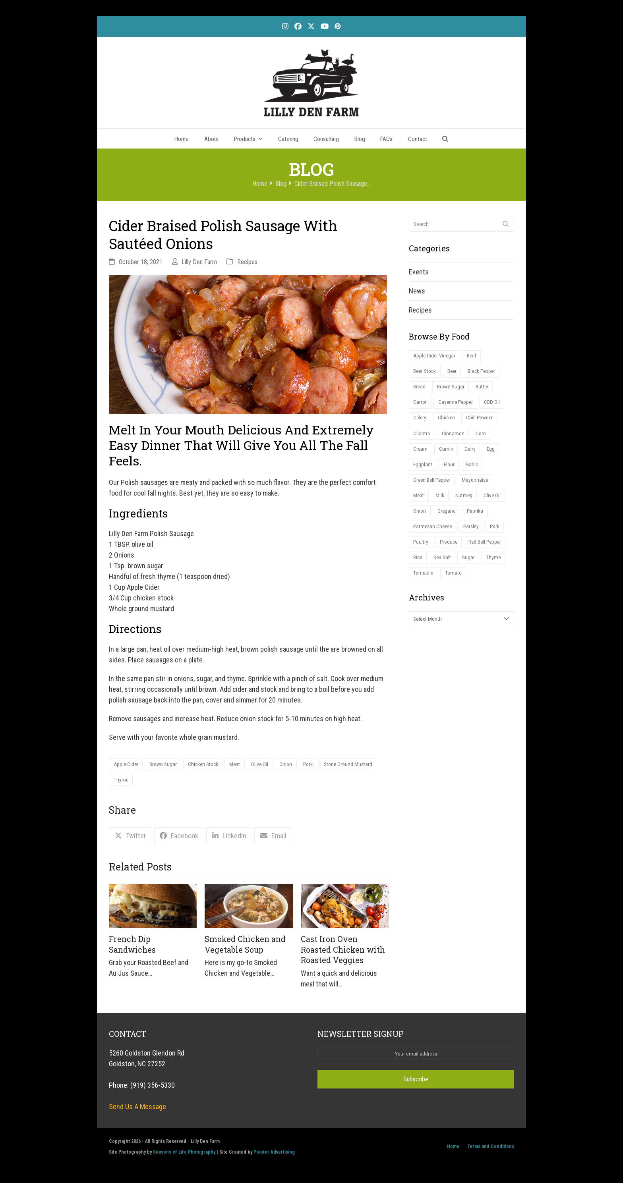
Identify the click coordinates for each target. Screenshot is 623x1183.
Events (419, 272)
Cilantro (422, 439)
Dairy (472, 455)
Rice (419, 571)
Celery (421, 422)
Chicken (448, 422)
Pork (321, 765)
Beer (455, 373)
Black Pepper (486, 373)
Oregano (449, 521)
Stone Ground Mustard (139, 781)
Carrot (421, 406)
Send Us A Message (137, 1108)
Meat (242, 765)
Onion (297, 765)
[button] (445, 139)
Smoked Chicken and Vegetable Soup (245, 946)
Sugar (473, 571)
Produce (451, 555)
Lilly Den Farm (199, 262)
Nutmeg (467, 505)
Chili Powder (483, 422)
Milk (441, 505)
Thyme (184, 781)
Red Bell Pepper (490, 555)
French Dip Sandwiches (132, 946)
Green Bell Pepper (433, 488)
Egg (493, 455)
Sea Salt (445, 571)
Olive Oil (269, 765)
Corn (483, 439)
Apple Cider (127, 765)
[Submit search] (506, 224)
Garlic (475, 472)
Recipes (247, 262)
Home (453, 1148)
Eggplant (423, 472)
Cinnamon (454, 439)
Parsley (475, 538)
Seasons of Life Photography (184, 1154)
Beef (475, 356)
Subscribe (416, 1081)
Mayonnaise (478, 488)
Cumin (447, 455)
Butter (486, 389)
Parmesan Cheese (434, 538)
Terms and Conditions (490, 1148)
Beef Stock (426, 373)
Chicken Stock (208, 765)
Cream (421, 455)
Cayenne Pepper (458, 406)
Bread (420, 389)
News (417, 291)
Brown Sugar (166, 765)
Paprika (478, 521)
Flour (451, 472)
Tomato (456, 588)
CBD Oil (496, 406)
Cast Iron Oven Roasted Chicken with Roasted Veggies (343, 951)
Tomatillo (424, 588)
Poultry (422, 555)
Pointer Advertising (274, 1154)
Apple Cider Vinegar (436, 356)
